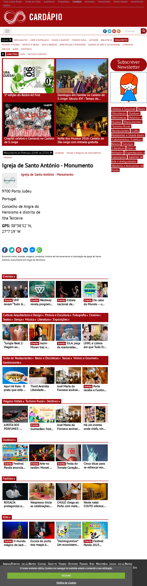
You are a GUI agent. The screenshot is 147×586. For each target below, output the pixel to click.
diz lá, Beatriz (29, 564)
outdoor (93, 40)
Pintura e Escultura (58, 315)
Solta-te (52, 564)
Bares (141, 109)
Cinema (95, 315)
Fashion (9, 478)
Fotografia (80, 315)
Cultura (42, 564)
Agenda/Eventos (11, 564)
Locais (112, 564)
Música (31, 319)
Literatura (44, 319)
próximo (8, 157)
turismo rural (79, 40)
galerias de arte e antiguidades (104, 44)
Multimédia (102, 564)
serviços (6, 49)
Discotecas (119, 113)
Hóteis (19, 401)
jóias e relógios (49, 44)
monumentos (121, 40)
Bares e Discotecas (48, 358)
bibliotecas (106, 40)
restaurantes (20, 40)
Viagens (62, 564)
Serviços (127, 144)
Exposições (61, 319)
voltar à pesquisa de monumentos (83, 152)
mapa (22, 54)
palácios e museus (11, 44)
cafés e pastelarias (39, 40)
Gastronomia (12, 362)
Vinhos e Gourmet (86, 358)
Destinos (53, 401)
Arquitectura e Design (29, 315)
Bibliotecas (119, 117)
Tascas (67, 358)
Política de (66, 582)
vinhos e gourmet (60, 40)
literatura (127, 44)
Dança (19, 319)
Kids (7, 517)
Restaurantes (24, 358)
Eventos (9, 276)
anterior (59, 152)
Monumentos (132, 122)
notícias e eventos (37, 54)
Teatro (8, 319)
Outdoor (9, 440)
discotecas (26, 49)
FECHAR (66, 575)
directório (12, 54)
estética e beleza (30, 44)
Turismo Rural (35, 401)
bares (15, 49)
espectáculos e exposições (73, 44)
